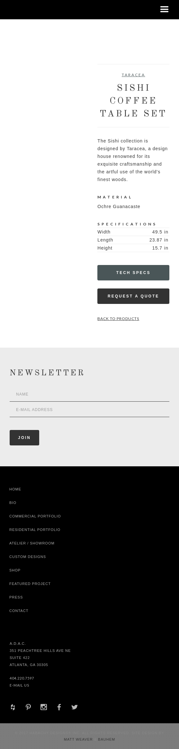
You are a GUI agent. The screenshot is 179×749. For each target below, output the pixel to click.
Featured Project (30, 584)
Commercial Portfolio (35, 516)
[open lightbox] (27, 93)
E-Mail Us (19, 685)
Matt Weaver (79, 739)
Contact (18, 611)
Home (15, 489)
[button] (164, 9)
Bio (12, 503)
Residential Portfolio (34, 530)
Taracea (133, 74)
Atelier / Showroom (32, 543)
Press (16, 597)
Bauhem (106, 739)
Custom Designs (27, 557)
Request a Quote (133, 296)
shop (15, 570)
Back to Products (118, 318)
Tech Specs (133, 272)
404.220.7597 (22, 678)
